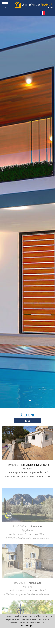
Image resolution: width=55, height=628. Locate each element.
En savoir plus (27, 625)
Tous (27, 422)
